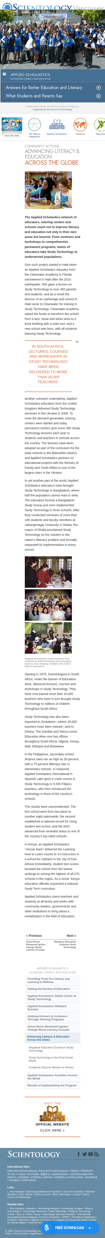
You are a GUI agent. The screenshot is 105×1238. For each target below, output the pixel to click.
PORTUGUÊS (29, 1180)
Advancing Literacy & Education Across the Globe (48, 1038)
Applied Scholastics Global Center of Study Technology (51, 997)
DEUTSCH (76, 1174)
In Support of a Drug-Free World (70, 1220)
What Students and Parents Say (34, 96)
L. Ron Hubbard (15, 1191)
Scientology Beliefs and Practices (43, 1191)
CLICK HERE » (52, 1130)
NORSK (11, 1177)
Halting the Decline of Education (48, 988)
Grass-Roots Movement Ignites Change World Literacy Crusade (48, 1028)
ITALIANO (14, 1180)
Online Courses (42, 1194)
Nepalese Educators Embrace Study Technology (51, 1049)
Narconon (24, 1220)
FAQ (21, 1194)
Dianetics (31, 1208)
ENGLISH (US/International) (22, 1171)
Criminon (80, 126)
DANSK (74, 1171)
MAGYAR (87, 1174)
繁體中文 (45, 1174)
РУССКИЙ (32, 1174)
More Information (62, 1194)
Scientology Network (48, 1208)
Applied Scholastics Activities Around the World (52, 1077)
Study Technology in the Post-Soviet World (51, 1059)
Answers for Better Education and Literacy (44, 88)
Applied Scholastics (57, 126)
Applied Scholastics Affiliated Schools (46, 1008)
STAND (66, 1217)
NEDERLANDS (60, 1174)
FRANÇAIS (87, 1171)
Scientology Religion (72, 1208)
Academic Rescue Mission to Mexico (51, 1067)
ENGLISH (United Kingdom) (53, 1171)
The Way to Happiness (34, 127)
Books (29, 1194)
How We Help (12, 135)
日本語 (21, 1174)
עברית (11, 1174)
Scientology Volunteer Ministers (59, 1214)
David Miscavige (57, 1211)
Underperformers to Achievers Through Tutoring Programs (47, 1018)
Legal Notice (36, 1233)
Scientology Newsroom (35, 1211)
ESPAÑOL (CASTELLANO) (69, 1177)
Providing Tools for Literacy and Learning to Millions (48, 980)
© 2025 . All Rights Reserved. (39, 1231)
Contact (77, 1194)
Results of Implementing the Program (52, 1085)
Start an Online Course (29, 1214)
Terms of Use (21, 1233)
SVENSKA (23, 1177)
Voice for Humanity (73, 1191)
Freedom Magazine (49, 1217)
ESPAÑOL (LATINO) (41, 1177)
